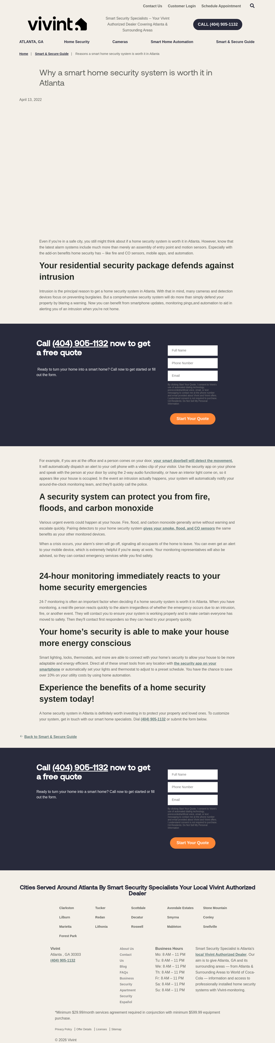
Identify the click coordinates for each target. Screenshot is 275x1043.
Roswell (137, 926)
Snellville (210, 926)
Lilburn (64, 917)
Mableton (174, 926)
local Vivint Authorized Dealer (221, 954)
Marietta (65, 926)
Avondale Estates (180, 908)
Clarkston (66, 908)
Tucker (100, 908)
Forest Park (68, 936)
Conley (208, 917)
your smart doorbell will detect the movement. (193, 461)
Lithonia (101, 926)
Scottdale (138, 908)
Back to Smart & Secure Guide (48, 737)
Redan (100, 917)
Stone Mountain (215, 908)
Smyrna (173, 917)
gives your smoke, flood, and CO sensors (179, 528)
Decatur (137, 917)
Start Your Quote (193, 418)
